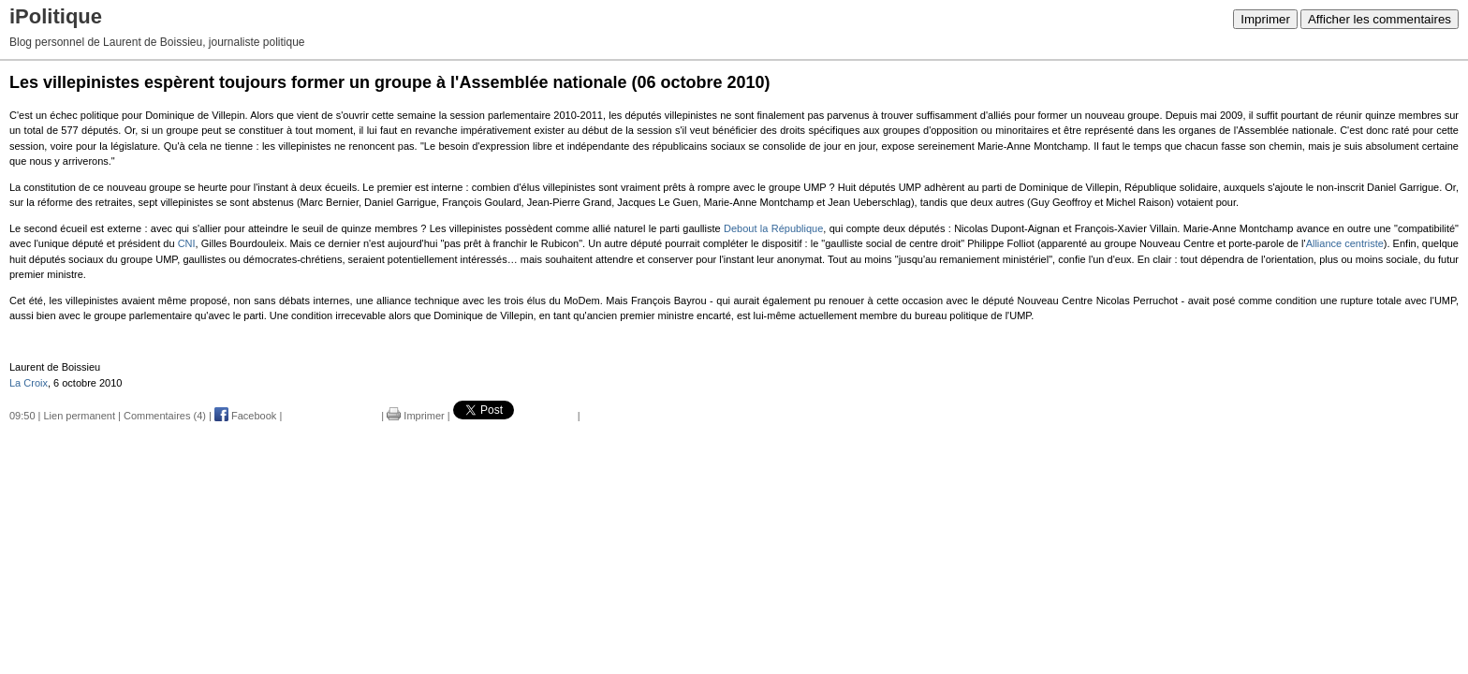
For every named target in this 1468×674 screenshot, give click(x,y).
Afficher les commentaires (1379, 19)
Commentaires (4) (165, 415)
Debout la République (773, 228)
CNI (187, 243)
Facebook (245, 415)
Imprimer (1265, 19)
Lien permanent (79, 415)
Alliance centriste (1345, 243)
